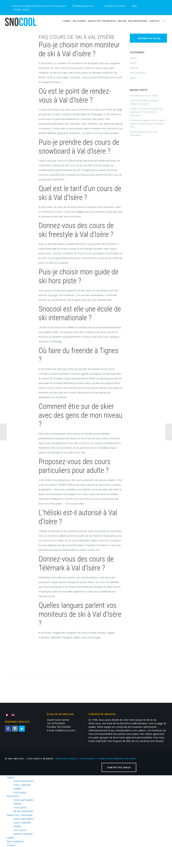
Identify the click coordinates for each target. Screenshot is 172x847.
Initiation (134, 67)
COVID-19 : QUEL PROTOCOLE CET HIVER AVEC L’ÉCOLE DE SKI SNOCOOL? (146, 112)
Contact (154, 21)
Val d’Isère (79, 21)
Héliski (17, 788)
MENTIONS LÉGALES (67, 758)
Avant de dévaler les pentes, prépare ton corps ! (144, 102)
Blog (134, 6)
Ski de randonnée (23, 811)
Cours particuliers (23, 781)
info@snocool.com (84, 6)
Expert (133, 62)
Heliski (122, 21)
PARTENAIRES (87, 758)
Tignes (66, 21)
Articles (133, 57)
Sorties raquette (23, 833)
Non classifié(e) (137, 72)
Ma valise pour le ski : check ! (144, 95)
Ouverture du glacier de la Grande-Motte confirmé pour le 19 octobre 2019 (147, 123)
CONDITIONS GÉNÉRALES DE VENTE (117, 758)
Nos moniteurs (137, 21)
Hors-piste (19, 792)
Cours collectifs (22, 784)
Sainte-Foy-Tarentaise (102, 21)
